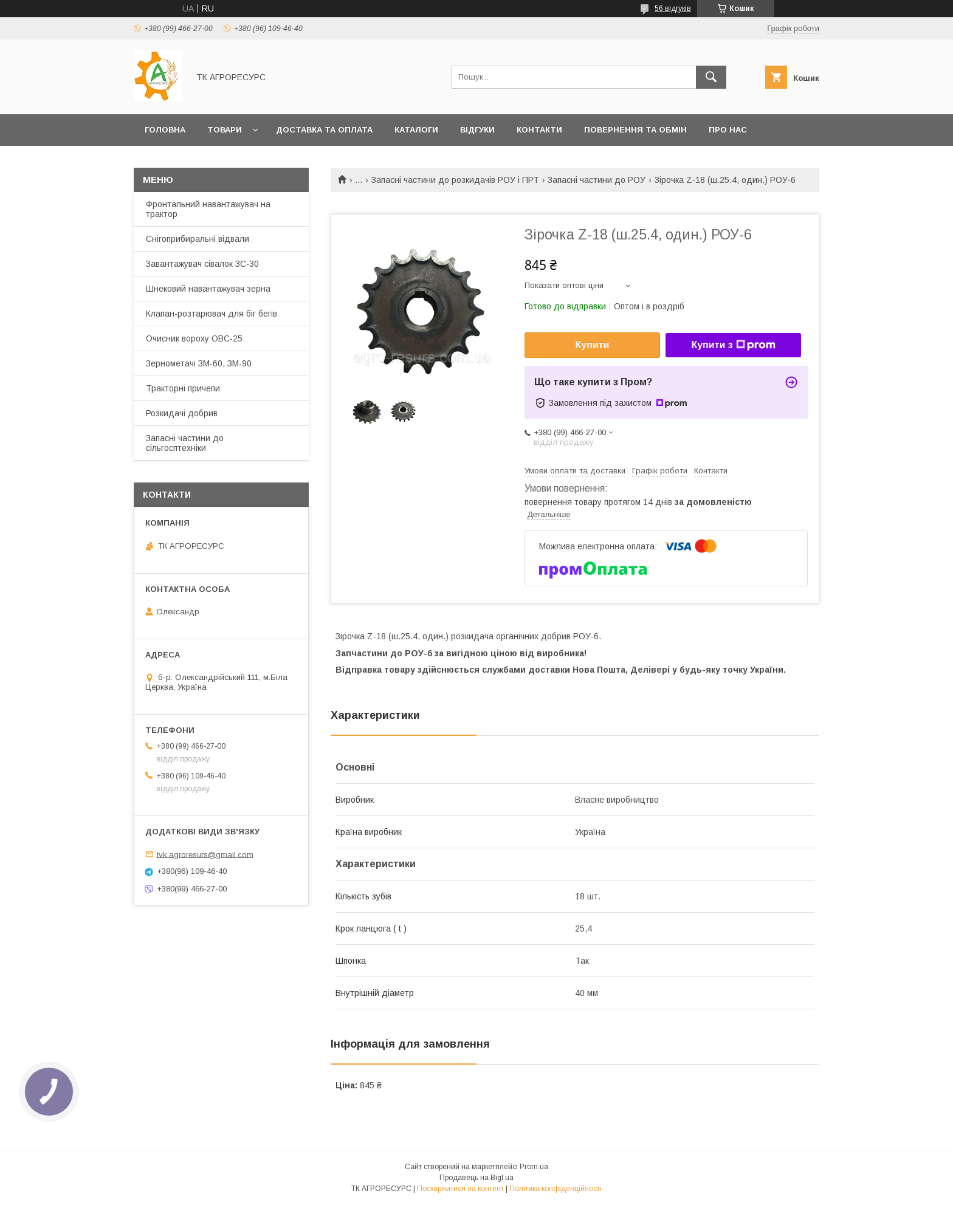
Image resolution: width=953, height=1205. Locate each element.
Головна (165, 129)
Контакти (539, 129)
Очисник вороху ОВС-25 (194, 338)
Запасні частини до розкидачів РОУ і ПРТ (455, 180)
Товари (224, 129)
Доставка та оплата (324, 129)
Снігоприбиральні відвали (197, 239)
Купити (593, 345)
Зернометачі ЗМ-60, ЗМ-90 (199, 363)
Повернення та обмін (635, 129)
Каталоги (416, 129)
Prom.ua (534, 1166)
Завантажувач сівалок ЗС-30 (202, 264)
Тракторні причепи (183, 388)
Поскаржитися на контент (460, 1188)
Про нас (728, 129)
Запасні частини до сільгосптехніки (185, 443)
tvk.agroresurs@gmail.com (205, 854)
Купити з (733, 345)
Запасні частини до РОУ (596, 180)
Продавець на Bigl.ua (476, 1177)
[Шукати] (711, 77)
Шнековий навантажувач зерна (208, 289)
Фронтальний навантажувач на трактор (208, 209)
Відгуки (477, 129)
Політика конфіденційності (555, 1188)
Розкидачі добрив (182, 413)
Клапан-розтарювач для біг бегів (211, 313)
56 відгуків (673, 8)
